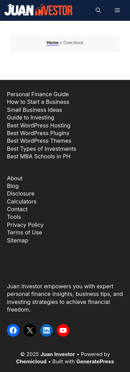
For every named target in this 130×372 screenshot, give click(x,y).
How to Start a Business (38, 101)
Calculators (21, 201)
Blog (13, 185)
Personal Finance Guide (38, 94)
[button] (98, 10)
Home (52, 42)
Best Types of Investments (41, 148)
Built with (83, 361)
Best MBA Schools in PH (38, 156)
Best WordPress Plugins (38, 133)
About (15, 178)
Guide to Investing (30, 117)
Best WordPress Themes (39, 140)
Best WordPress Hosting (38, 125)
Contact (17, 209)
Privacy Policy (25, 224)
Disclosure (20, 193)
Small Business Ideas (34, 109)
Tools (14, 216)
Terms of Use (24, 232)
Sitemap (17, 240)
